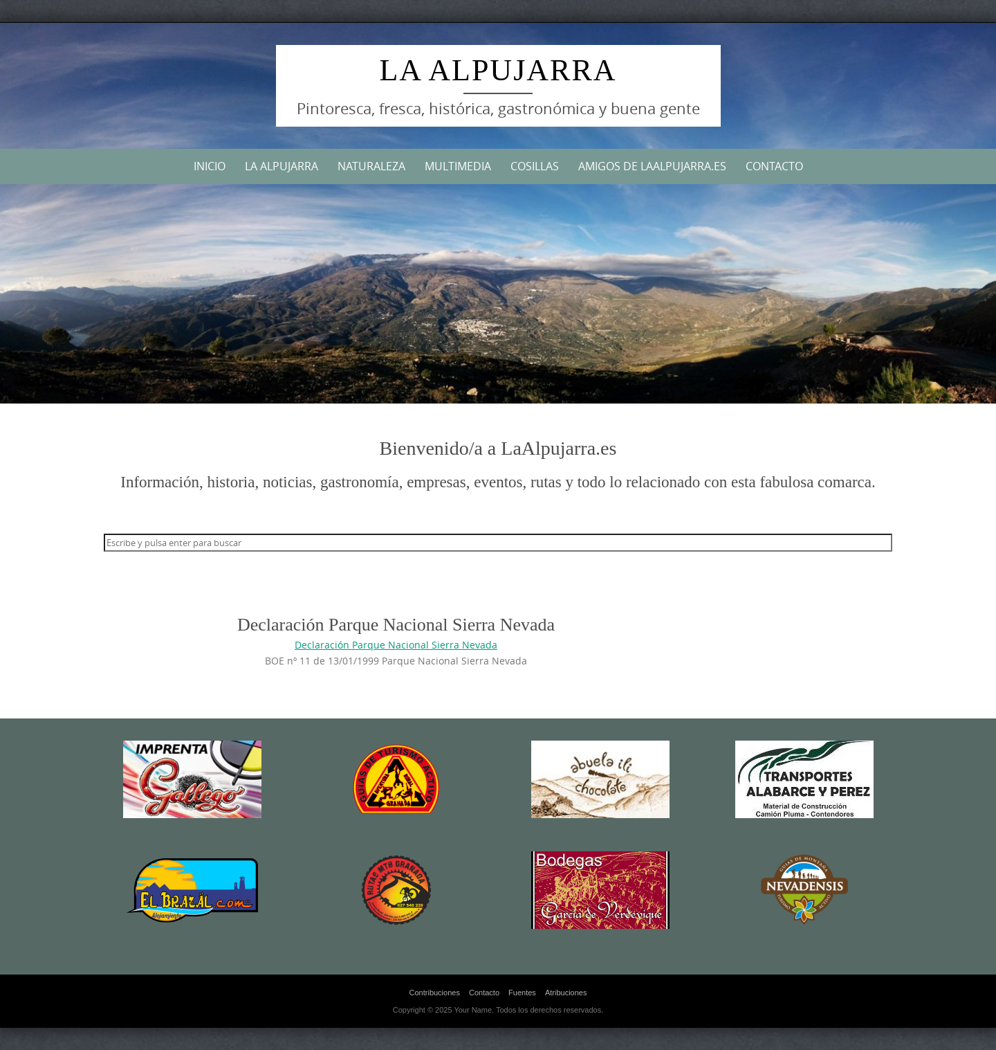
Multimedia (458, 166)
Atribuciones (566, 992)
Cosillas (534, 166)
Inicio (209, 166)
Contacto (774, 166)
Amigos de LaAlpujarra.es (652, 166)
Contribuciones (434, 992)
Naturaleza (371, 166)
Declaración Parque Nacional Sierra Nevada (396, 644)
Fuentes (522, 992)
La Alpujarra (497, 70)
